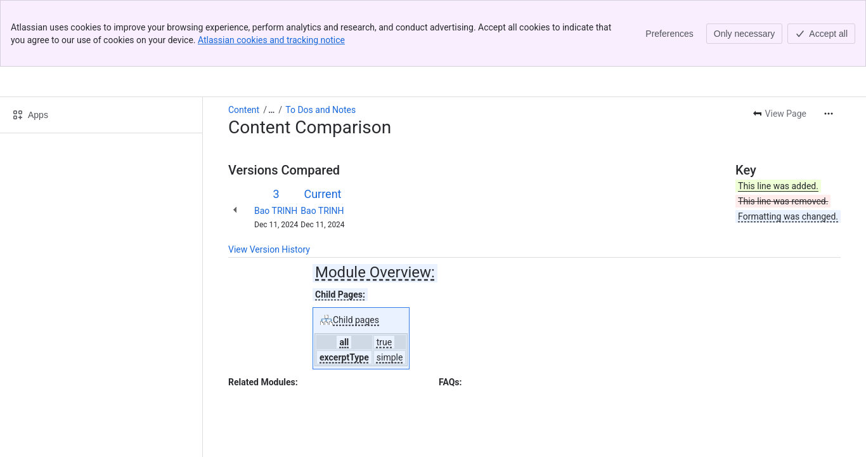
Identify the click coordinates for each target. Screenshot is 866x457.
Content (243, 43)
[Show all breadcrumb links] (271, 43)
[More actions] (829, 46)
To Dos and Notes (320, 43)
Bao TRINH (275, 144)
